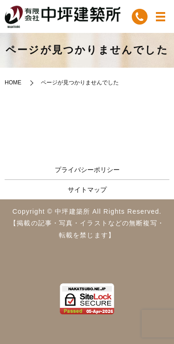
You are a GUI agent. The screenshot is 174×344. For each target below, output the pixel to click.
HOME (13, 82)
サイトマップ (87, 189)
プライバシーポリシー (87, 169)
